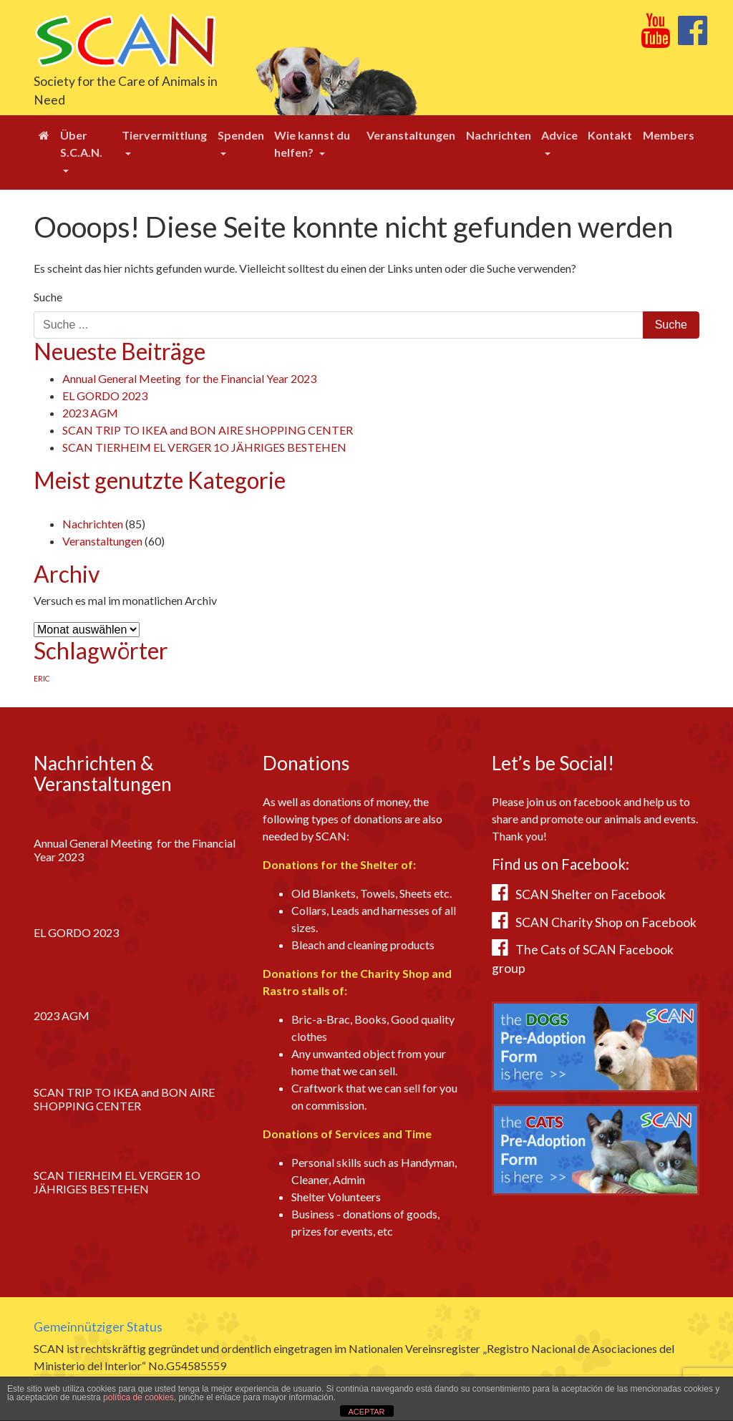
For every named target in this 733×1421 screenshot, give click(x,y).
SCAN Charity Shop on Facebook (605, 922)
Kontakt (610, 135)
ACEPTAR (366, 1411)
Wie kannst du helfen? (312, 143)
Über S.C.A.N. (81, 143)
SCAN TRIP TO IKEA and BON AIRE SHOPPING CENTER (207, 430)
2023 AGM (90, 412)
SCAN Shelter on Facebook (590, 894)
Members (668, 135)
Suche (48, 297)
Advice (559, 135)
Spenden (241, 135)
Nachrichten (498, 135)
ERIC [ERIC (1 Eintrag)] (42, 678)
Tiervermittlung (164, 135)
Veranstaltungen (410, 135)
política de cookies (138, 1397)
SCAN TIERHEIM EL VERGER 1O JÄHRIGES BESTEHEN (204, 447)
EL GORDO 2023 (104, 395)
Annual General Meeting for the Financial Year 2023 (189, 378)
